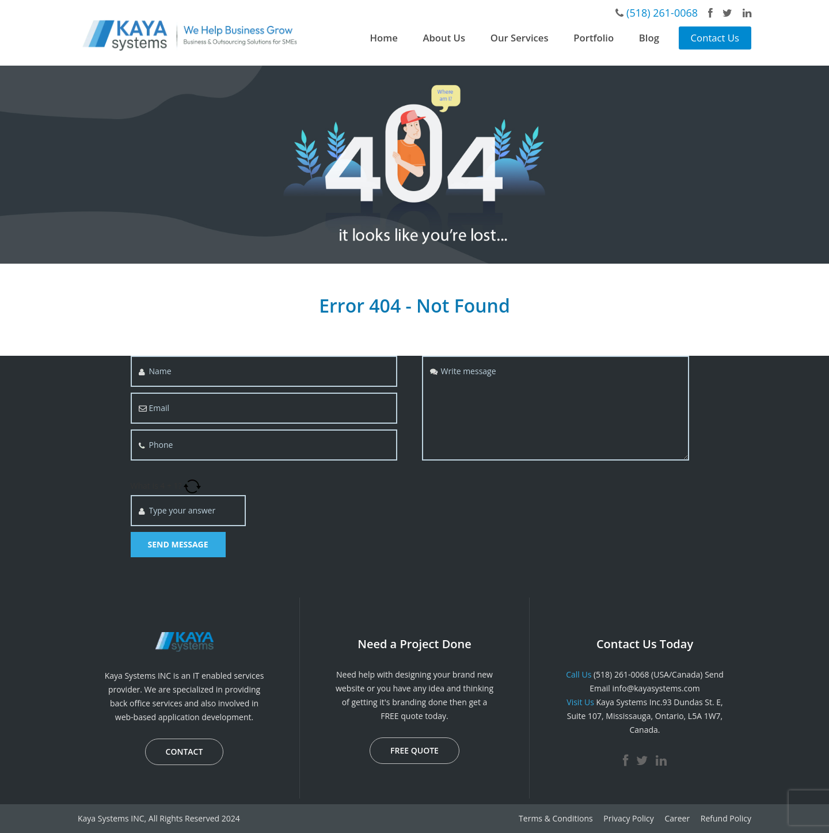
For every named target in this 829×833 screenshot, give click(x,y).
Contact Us (715, 37)
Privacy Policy (628, 818)
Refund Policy (726, 818)
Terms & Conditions (556, 818)
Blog (649, 37)
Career (677, 818)
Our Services (519, 37)
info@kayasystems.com (655, 688)
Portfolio (593, 37)
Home (384, 37)
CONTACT (184, 751)
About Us (444, 37)
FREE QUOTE (414, 750)
